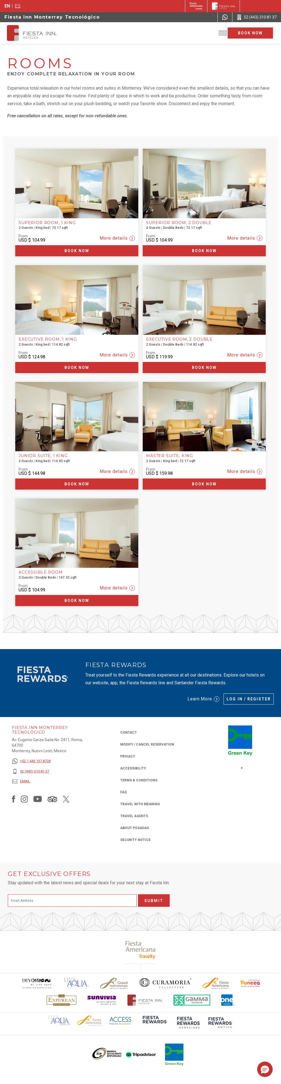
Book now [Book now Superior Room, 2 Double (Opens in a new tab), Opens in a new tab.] (204, 251)
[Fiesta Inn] (223, 6)
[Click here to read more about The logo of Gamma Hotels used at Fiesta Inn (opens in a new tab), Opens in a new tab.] (192, 1000)
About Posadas (134, 828)
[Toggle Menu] (223, 33)
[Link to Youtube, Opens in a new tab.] (37, 799)
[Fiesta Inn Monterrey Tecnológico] (37, 33)
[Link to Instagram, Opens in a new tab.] (24, 799)
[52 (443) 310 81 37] (31, 771)
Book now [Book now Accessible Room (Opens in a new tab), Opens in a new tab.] (76, 600)
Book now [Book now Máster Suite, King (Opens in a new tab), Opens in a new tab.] (204, 484)
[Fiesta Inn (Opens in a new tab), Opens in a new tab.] (196, 6)
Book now (250, 33)
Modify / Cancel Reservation (147, 744)
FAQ (123, 792)
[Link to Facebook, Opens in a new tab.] (13, 799)
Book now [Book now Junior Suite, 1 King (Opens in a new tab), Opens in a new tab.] (76, 484)
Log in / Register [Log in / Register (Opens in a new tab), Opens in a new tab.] (249, 699)
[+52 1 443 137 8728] (31, 761)
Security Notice (135, 840)
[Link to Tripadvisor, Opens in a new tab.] (52, 799)
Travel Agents (134, 816)
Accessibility (133, 768)
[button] (265, 1069)
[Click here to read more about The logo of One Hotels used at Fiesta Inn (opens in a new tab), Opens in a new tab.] (228, 1000)
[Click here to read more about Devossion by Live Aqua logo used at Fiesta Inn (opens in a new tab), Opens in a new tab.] (36, 983)
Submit (153, 900)
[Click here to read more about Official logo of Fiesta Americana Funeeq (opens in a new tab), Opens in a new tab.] (250, 983)
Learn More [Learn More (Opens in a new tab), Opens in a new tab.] (203, 699)
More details (117, 238)
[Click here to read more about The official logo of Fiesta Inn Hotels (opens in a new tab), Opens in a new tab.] (145, 1000)
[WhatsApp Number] (225, 17)
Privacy (127, 756)
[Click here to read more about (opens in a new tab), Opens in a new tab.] (154, 1023)
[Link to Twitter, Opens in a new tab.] (66, 799)
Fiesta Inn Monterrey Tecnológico (52, 17)
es (18, 6)
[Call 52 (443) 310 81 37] (256, 17)
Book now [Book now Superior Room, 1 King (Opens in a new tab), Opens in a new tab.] (76, 251)
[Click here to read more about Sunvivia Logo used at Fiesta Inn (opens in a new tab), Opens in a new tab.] (101, 1000)
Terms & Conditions (138, 780)
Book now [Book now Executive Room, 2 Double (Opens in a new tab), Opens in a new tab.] (204, 367)
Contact (128, 733)
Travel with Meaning (140, 804)
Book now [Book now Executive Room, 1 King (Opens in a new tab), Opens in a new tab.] (76, 367)
